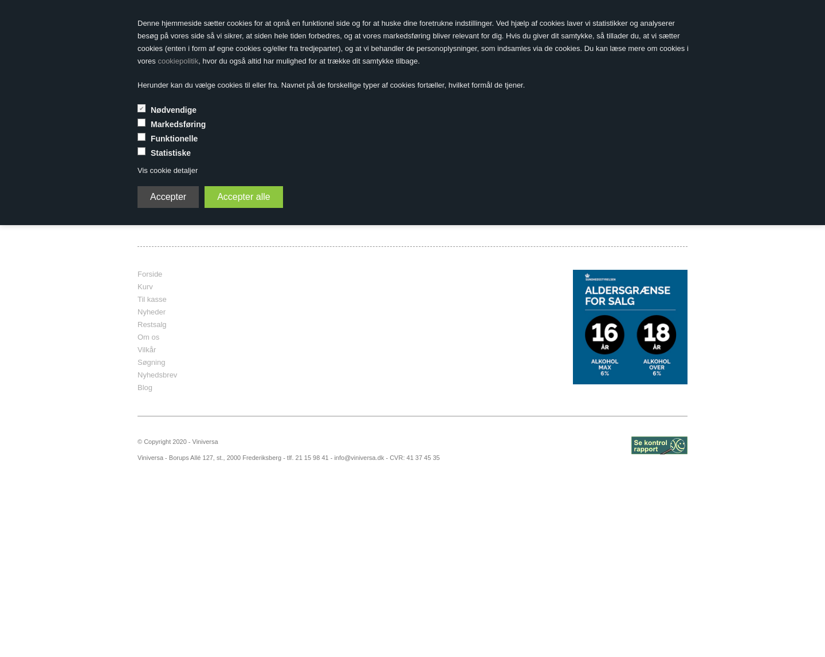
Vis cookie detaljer (168, 170)
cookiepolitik (178, 61)
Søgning (151, 362)
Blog (145, 387)
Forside (150, 274)
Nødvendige (174, 110)
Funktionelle (174, 138)
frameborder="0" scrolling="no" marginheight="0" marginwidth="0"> (404, 327)
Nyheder (152, 312)
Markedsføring (178, 124)
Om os (148, 337)
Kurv (145, 286)
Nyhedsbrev (157, 375)
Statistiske (171, 153)
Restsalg (152, 324)
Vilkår (147, 349)
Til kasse (152, 299)
